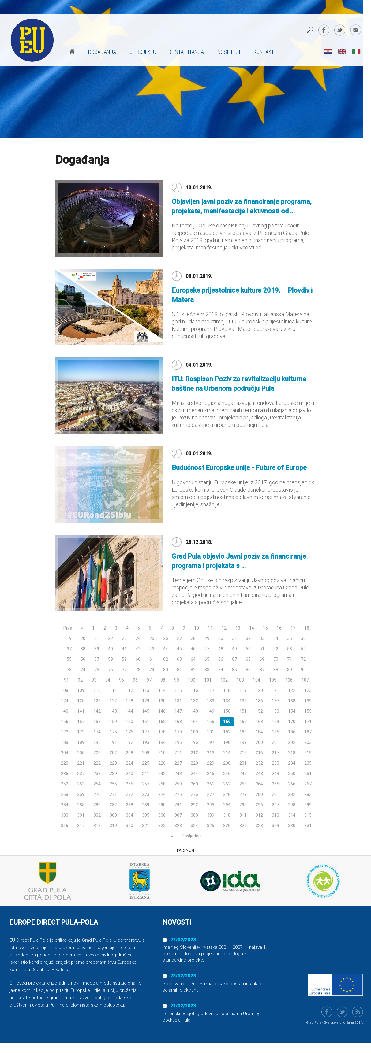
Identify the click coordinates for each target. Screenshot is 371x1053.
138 (291, 700)
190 (97, 742)
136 (259, 700)
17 (292, 628)
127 (113, 700)
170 (291, 721)
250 (291, 773)
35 (289, 638)
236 (64, 773)
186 (291, 732)
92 (80, 680)
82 (193, 669)
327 (243, 825)
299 (308, 804)
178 (162, 732)
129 (145, 700)
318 (97, 825)
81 (179, 669)
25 (151, 638)
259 (178, 783)
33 (262, 638)
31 (234, 638)
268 (64, 794)
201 (275, 742)
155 (308, 711)
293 (210, 804)
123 (308, 690)
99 (176, 680)
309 (210, 815)
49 (234, 648)
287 (113, 804)
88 (275, 669)
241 (145, 773)
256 (129, 783)
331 (308, 825)
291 (178, 804)
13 (237, 628)
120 (259, 690)
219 (308, 752)
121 (275, 690)
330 (291, 825)
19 (69, 638)
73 (69, 669)
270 (97, 794)
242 (162, 773)
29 (206, 638)
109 (80, 690)
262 (226, 783)
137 (275, 700)
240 (129, 773)
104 (256, 680)
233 (275, 763)
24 (138, 638)
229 (210, 763)
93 (94, 680)
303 (113, 815)
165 (210, 721)
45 (179, 648)
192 (129, 742)
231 (243, 763)
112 (129, 690)
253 (80, 783)
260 (194, 783)
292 (194, 804)
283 (308, 794)
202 (291, 742)
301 (80, 815)
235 (308, 763)
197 (210, 742)
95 (121, 680)
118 (226, 690)
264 (259, 783)
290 (162, 804)
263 (243, 783)
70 (275, 659)
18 (306, 628)
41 (124, 648)
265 (275, 783)
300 (64, 815)
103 (240, 680)
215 (243, 752)
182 (226, 732)
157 (80, 721)
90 (303, 669)
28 (193, 638)
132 (194, 700)
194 (162, 742)
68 (248, 659)
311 (243, 815)
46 (193, 648)
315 (308, 815)
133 (210, 700)
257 (145, 783)
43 (151, 648)
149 (210, 711)
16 (279, 628)
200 (259, 742)
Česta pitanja (187, 52)
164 (194, 721)
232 (259, 763)
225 (145, 763)
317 (80, 825)
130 (162, 700)
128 (129, 700)
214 (226, 752)
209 (145, 752)
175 (113, 732)
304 (129, 815)
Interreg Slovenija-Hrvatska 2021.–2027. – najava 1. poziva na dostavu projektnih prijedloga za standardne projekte (215, 953)
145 (145, 711)
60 (138, 659)
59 (124, 659)
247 (243, 773)
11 (210, 628)
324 (194, 825)
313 (275, 815)
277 (210, 794)
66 (220, 659)
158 (97, 721)
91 (66, 680)
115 (178, 690)
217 (275, 752)
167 (243, 721)
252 (64, 783)
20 (83, 638)
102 (224, 680)
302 (97, 815)
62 (165, 659)
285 (80, 804)
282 (291, 794)
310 (226, 815)
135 (243, 700)
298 (291, 804)
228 (194, 763)
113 (145, 690)
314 (291, 815)
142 (97, 711)
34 (275, 638)
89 (289, 669)
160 (129, 721)
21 (96, 638)
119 (243, 690)
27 (179, 638)
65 (206, 659)
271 (113, 794)
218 (291, 752)
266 (291, 783)
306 (162, 815)
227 (178, 763)
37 (69, 648)
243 (178, 773)
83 (206, 669)
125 (80, 700)
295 (243, 804)
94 (107, 680)
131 (178, 700)
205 (80, 752)
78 (138, 669)
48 (220, 648)
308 (194, 815)
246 (226, 773)
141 (80, 711)
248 (259, 773)
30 (220, 638)
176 (129, 732)
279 (243, 794)
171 (308, 721)
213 (210, 752)
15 (265, 628)
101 (208, 680)
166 (226, 721)
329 (275, 825)
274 (162, 794)
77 (124, 669)
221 (80, 763)
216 (259, 752)
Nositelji (228, 52)
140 (64, 711)
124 (64, 700)
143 (113, 711)
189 (80, 742)
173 (80, 732)
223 (113, 763)
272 (129, 794)
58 (110, 659)
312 (259, 815)
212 (194, 752)
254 (97, 783)
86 (248, 669)
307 (178, 815)
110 (97, 690)
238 (97, 773)
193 (145, 742)
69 (262, 659)
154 (291, 711)
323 (178, 825)
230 (226, 763)
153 (275, 711)
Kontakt (264, 52)
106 (289, 680)
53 (289, 648)
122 (291, 690)
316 (64, 825)
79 (151, 669)
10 (196, 628)
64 (193, 659)
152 (259, 711)
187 (308, 732)
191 (113, 742)
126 (97, 700)
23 (124, 638)
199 (243, 742)
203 (308, 742)
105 (272, 680)
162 (162, 721)
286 (97, 804)
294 (226, 804)
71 (289, 659)
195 (178, 742)
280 (259, 794)
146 (162, 711)
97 (149, 680)
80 (165, 669)
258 (162, 783)
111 (113, 690)
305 (145, 815)
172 (64, 732)
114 (162, 690)
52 (275, 648)
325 (210, 825)
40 (110, 648)
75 (96, 669)
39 (96, 648)
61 (151, 659)
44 (165, 648)
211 (178, 752)
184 (259, 732)
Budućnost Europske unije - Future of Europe (239, 467)
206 (97, 752)
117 (210, 690)
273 (145, 794)
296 (259, 804)
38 (83, 648)
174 (97, 732)
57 (96, 659)
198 (226, 742)
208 (129, 752)
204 (64, 752)
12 (224, 628)
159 (113, 721)
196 (194, 742)
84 (220, 669)
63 (179, 659)
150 (226, 711)
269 (80, 794)
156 (64, 721)
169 (275, 721)
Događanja (102, 52)
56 (83, 659)
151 (243, 711)
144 (129, 711)
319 (113, 825)
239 (113, 773)
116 (194, 690)
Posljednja (192, 835)
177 (145, 732)
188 (64, 742)
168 (259, 721)
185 (275, 732)
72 (303, 659)
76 (110, 669)
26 (165, 638)
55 (69, 659)
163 (178, 721)
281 (275, 794)
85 (234, 669)
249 (275, 773)
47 (206, 648)
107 (305, 680)
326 (226, 825)
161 (145, 721)
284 (64, 804)
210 (162, 752)
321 (145, 825)
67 (234, 659)
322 (162, 825)
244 (194, 773)
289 (145, 804)
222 (97, 763)
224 (129, 763)
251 (308, 773)
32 (248, 638)
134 (226, 700)
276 (194, 794)
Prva (67, 628)
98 (162, 680)
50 (248, 648)
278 (226, 794)
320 (129, 825)
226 (162, 763)
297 (275, 804)
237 (80, 773)
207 (113, 752)
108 (64, 690)
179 (178, 732)
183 (243, 732)
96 (135, 680)
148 (194, 711)
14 (251, 628)
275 (178, 794)
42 (138, 648)
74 (83, 669)
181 (210, 732)
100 (191, 680)
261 (210, 783)
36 (303, 638)
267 (308, 783)
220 (64, 763)
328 (259, 825)
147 (178, 711)
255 (113, 783)
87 (262, 669)
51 (262, 648)
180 (194, 732)
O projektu (142, 52)
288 (129, 804)
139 (308, 700)
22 (110, 638)
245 (210, 773)
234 (291, 763)
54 (303, 648)
